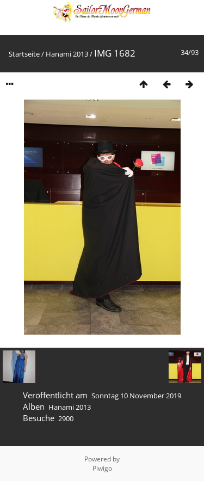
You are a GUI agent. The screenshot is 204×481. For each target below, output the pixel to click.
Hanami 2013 (67, 54)
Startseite (24, 54)
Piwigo (102, 468)
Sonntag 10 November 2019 (136, 395)
